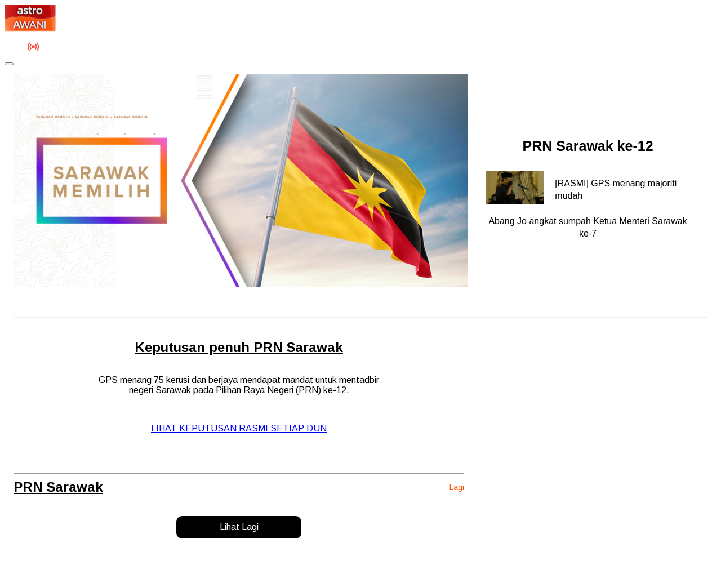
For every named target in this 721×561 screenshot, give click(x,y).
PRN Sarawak (58, 487)
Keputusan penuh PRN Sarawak (239, 347)
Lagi (456, 487)
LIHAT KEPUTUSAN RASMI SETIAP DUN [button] (239, 428)
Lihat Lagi (239, 527)
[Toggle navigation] (9, 63)
